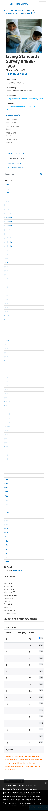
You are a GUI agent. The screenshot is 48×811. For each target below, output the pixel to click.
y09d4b (7, 422)
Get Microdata (17, 74)
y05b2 (6, 303)
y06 (5, 361)
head (6, 205)
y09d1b (7, 389)
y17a (6, 549)
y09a (6, 373)
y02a (6, 275)
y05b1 (6, 299)
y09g (6, 443)
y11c (6, 488)
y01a (6, 262)
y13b (6, 516)
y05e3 (6, 336)
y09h (6, 447)
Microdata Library (19, 4)
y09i (6, 451)
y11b (6, 484)
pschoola (8, 238)
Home (6, 10)
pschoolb (8, 242)
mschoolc (8, 225)
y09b (6, 377)
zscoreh (7, 561)
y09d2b (7, 402)
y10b (6, 467)
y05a (6, 295)
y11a (6, 479)
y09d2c (7, 406)
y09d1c (7, 393)
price (6, 234)
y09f (6, 439)
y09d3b (7, 414)
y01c (6, 271)
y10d (6, 475)
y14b (6, 525)
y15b (6, 533)
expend (7, 201)
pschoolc (8, 246)
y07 (5, 365)
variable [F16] (29, 13)
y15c (6, 537)
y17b (6, 553)
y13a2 (6, 512)
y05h (6, 357)
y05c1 (6, 316)
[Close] (46, 782)
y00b (6, 254)
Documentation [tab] (15, 163)
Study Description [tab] (16, 153)
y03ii (6, 287)
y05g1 (6, 348)
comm (6, 193)
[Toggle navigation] (42, 3)
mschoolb (8, 221)
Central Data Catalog (18, 10)
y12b (6, 500)
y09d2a (7, 398)
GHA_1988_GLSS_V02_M (13, 13)
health (6, 209)
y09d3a (7, 410)
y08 (5, 369)
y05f (6, 344)
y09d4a (7, 418)
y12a (6, 496)
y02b (6, 279)
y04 (5, 291)
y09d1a (7, 385)
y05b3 (6, 307)
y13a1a (7, 504)
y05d (6, 324)
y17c (6, 557)
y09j (6, 455)
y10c (6, 471)
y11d (6, 492)
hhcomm (7, 213)
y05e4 (6, 340)
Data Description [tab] (16, 158)
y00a (6, 250)
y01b (6, 266)
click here (37, 803)
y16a (6, 541)
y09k (6, 459)
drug (6, 197)
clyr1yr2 (7, 189)
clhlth (6, 185)
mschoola (8, 217)
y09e (6, 434)
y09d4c (7, 426)
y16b (6, 545)
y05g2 (6, 353)
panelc (7, 230)
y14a (6, 520)
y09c (6, 381)
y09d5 (6, 430)
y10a (6, 463)
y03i (6, 283)
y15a (6, 529)
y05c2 (6, 320)
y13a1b (7, 508)
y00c (6, 258)
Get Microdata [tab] (15, 168)
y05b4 (6, 311)
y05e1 (6, 328)
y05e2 (6, 332)
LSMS (30, 10)
